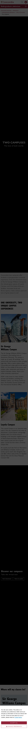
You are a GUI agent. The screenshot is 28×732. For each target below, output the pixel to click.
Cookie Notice (18, 717)
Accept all (14, 723)
